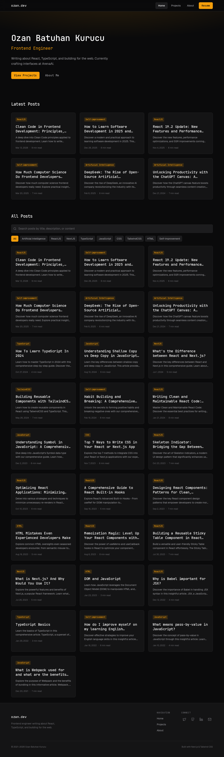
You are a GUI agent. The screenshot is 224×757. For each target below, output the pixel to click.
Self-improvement (169, 238)
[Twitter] (184, 719)
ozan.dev (19, 6)
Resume (206, 5)
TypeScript (87, 238)
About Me (52, 75)
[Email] (209, 719)
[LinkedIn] (201, 719)
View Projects (25, 75)
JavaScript (105, 238)
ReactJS (56, 238)
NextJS (70, 238)
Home (161, 5)
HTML (150, 238)
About (190, 5)
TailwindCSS (134, 238)
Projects (176, 5)
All (14, 238)
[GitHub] (193, 719)
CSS (119, 238)
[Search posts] (112, 228)
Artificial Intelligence (34, 238)
